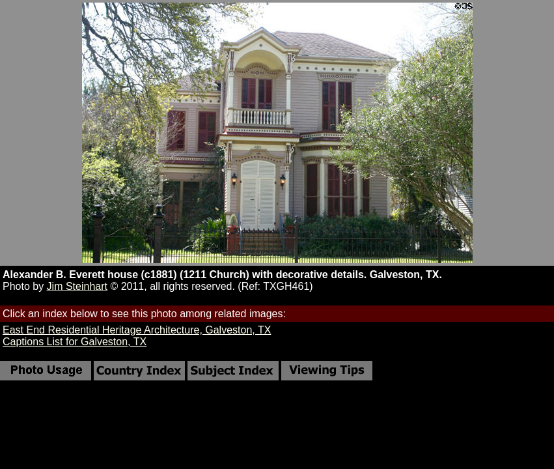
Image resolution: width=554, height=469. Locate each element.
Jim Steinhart (77, 286)
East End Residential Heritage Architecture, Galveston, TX (137, 329)
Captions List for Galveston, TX (74, 341)
